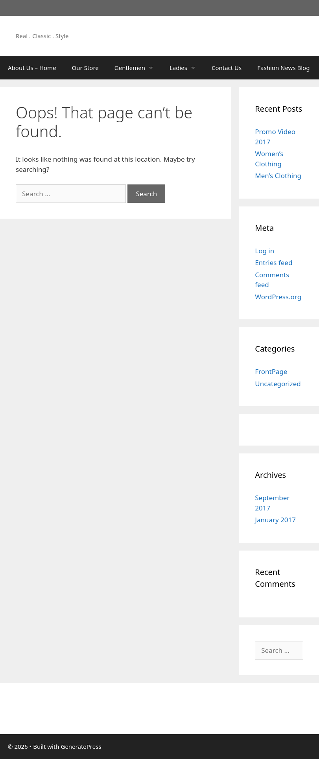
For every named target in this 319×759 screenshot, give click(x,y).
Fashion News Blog (283, 68)
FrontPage (271, 371)
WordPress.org (278, 296)
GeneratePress (81, 746)
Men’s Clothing (278, 175)
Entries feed (273, 262)
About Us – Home (32, 68)
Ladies (187, 67)
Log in (264, 250)
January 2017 (275, 519)
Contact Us (227, 68)
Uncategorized (278, 383)
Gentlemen (138, 67)
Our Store (85, 68)
